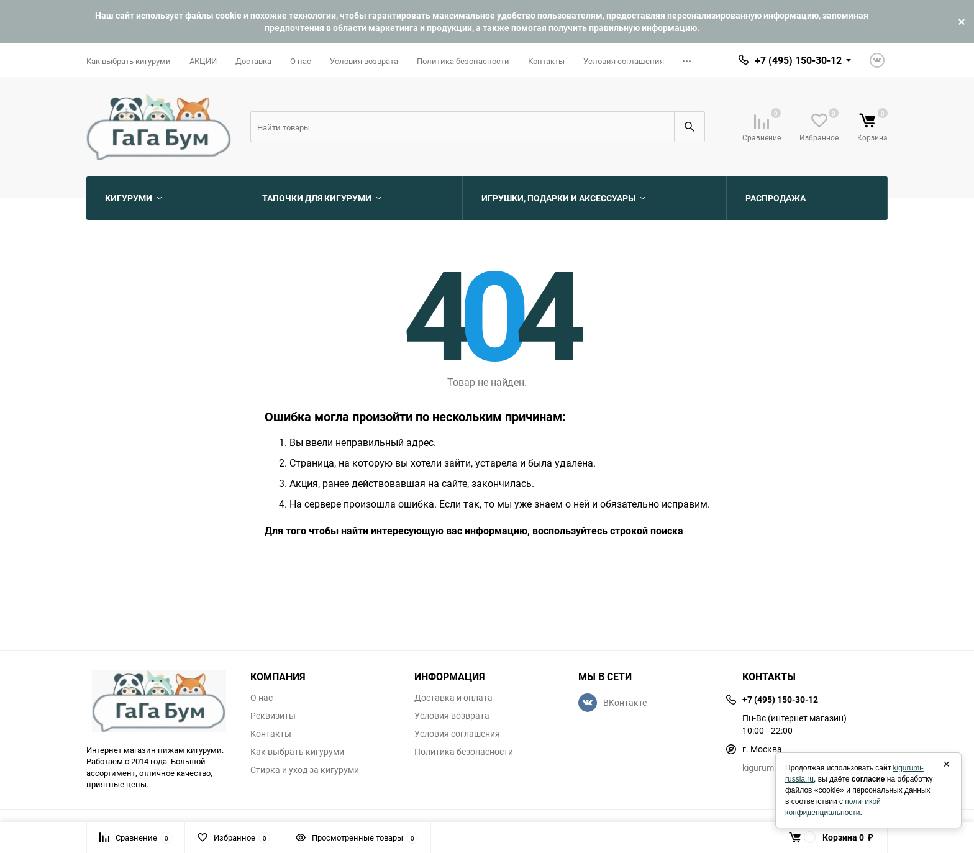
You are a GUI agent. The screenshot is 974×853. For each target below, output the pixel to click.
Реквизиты (273, 715)
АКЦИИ (203, 60)
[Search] (462, 126)
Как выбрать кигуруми (128, 60)
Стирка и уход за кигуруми (304, 769)
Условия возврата (364, 60)
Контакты (546, 60)
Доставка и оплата (453, 697)
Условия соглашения (623, 60)
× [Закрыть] (946, 764)
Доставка (253, 60)
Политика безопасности (463, 60)
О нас (300, 60)
